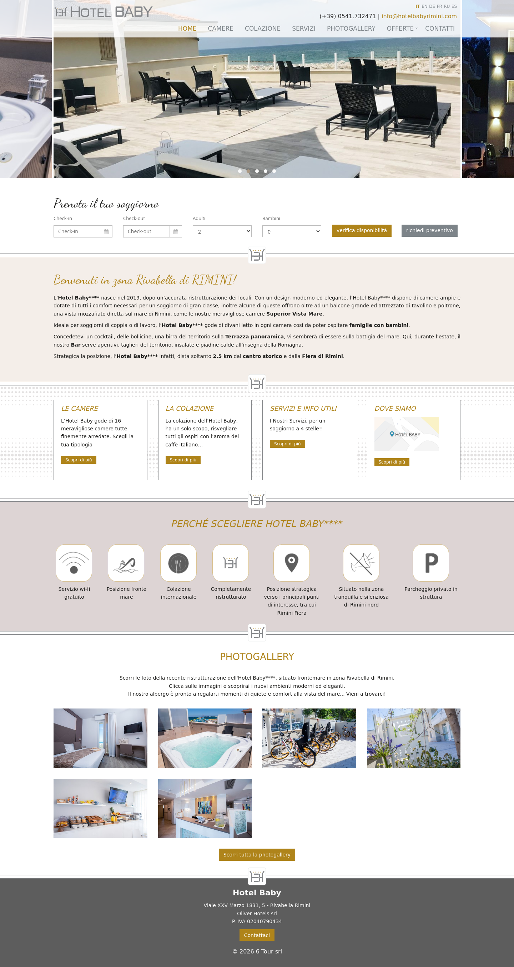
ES (454, 6)
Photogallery (351, 28)
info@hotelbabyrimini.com (419, 16)
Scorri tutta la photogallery (257, 855)
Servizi (304, 28)
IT (417, 6)
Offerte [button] (400, 28)
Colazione (263, 28)
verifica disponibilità (362, 230)
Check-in (63, 218)
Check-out (134, 218)
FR (439, 6)
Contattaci (257, 935)
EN (425, 6)
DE (432, 6)
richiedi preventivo (429, 230)
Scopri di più (78, 459)
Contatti (440, 28)
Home (187, 28)
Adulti (199, 218)
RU (447, 6)
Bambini (271, 218)
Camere (220, 28)
